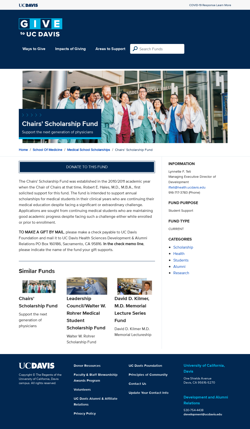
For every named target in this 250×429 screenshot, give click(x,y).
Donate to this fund (87, 167)
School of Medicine (47, 149)
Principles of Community (148, 374)
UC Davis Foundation (145, 365)
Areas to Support (110, 49)
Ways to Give (33, 49)
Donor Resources (87, 365)
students (180, 260)
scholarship (183, 247)
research (181, 273)
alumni (179, 266)
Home (23, 149)
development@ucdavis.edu (203, 414)
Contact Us (137, 383)
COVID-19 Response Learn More (210, 5)
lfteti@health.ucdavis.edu (187, 187)
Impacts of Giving (70, 49)
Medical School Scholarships (88, 149)
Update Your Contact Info (148, 392)
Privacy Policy (85, 413)
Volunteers (82, 389)
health (179, 253)
